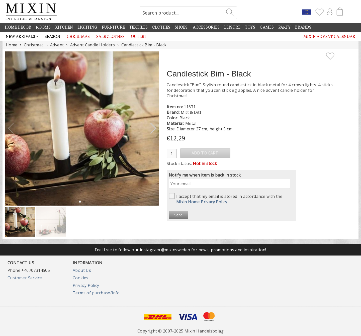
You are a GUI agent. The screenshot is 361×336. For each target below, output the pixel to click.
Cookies (80, 278)
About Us (82, 270)
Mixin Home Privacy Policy (201, 202)
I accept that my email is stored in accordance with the (226, 199)
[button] (153, 128)
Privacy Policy (86, 285)
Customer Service (25, 278)
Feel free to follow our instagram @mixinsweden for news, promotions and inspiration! (180, 250)
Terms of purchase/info (96, 293)
